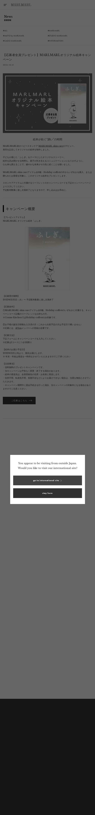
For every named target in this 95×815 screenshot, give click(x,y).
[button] (47, 480)
